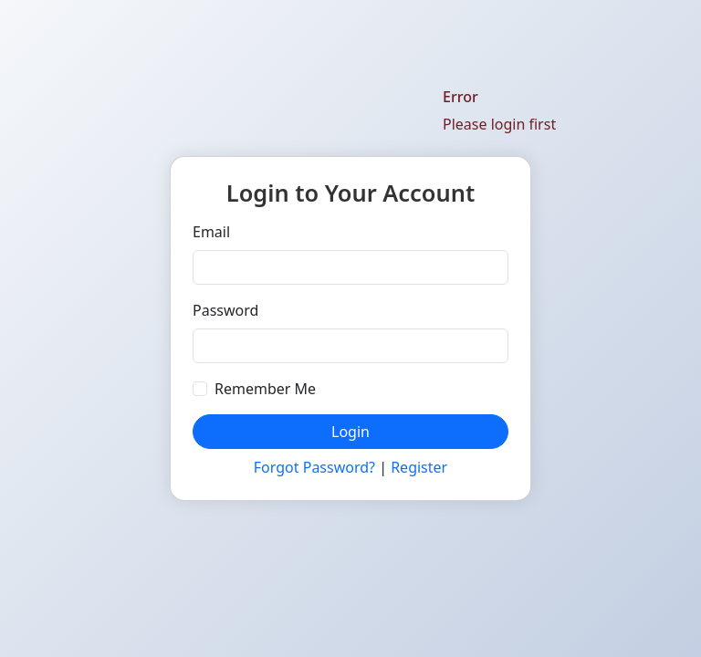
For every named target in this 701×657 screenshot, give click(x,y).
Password (225, 310)
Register (419, 467)
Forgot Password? (314, 467)
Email (211, 232)
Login (350, 432)
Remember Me (265, 389)
